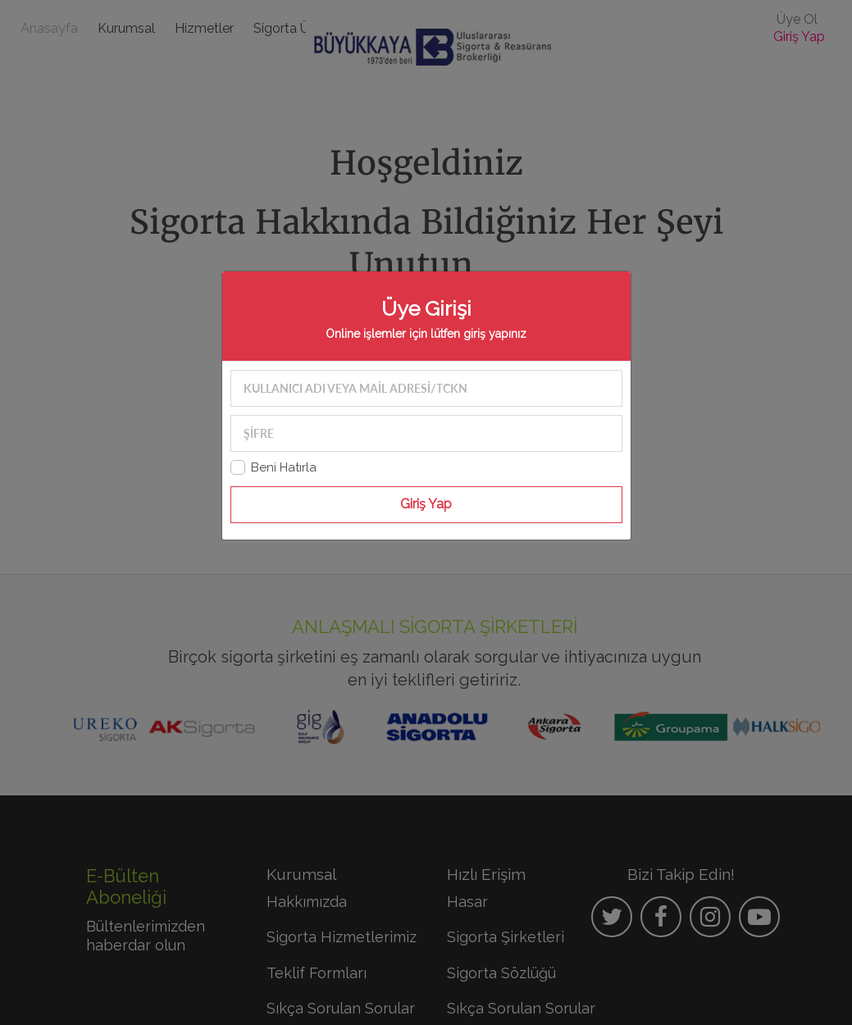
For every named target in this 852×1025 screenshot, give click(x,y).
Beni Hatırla (284, 467)
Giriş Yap (426, 504)
